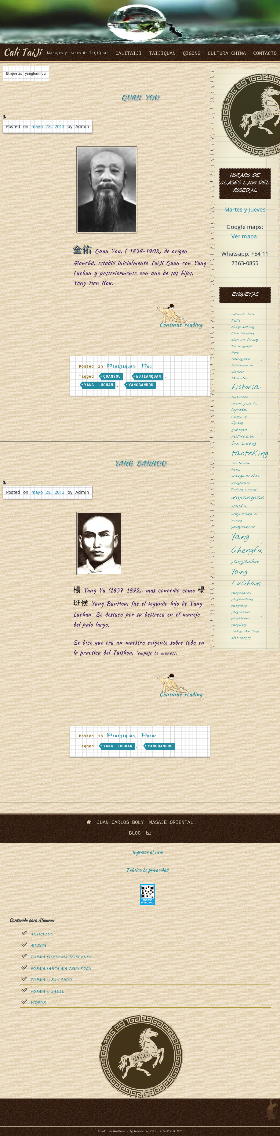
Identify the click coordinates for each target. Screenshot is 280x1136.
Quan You (139, 97)
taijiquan (162, 53)
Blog (134, 833)
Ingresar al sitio (147, 852)
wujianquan (148, 377)
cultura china (227, 53)
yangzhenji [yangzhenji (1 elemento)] (239, 625)
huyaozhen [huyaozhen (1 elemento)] (239, 397)
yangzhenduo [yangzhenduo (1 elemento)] (241, 612)
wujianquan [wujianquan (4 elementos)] (247, 497)
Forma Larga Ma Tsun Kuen (61, 968)
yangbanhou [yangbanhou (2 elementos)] (243, 527)
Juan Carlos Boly (120, 822)
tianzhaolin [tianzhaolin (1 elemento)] (240, 463)
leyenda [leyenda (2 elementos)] (238, 410)
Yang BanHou (139, 463)
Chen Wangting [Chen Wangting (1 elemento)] (242, 334)
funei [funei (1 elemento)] (235, 353)
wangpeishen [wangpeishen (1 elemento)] (240, 483)
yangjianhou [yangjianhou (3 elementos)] (245, 561)
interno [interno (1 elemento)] (236, 404)
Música (38, 946)
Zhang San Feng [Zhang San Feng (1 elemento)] (245, 631)
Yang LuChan (99, 385)
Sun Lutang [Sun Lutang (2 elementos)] (243, 444)
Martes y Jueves (245, 209)
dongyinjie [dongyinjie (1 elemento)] (245, 346)
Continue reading (183, 326)
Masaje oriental (171, 822)
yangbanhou (141, 385)
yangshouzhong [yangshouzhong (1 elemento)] (242, 599)
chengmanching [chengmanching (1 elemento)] (242, 327)
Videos (38, 1003)
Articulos (42, 934)
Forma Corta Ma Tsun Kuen (61, 957)
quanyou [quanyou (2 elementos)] (239, 430)
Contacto (265, 53)
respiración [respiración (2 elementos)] (242, 437)
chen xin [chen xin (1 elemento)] (238, 340)
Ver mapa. (244, 236)
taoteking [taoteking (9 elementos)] (249, 453)
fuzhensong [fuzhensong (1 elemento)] (239, 366)
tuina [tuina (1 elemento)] (235, 470)
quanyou (112, 377)
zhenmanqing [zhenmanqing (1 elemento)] (241, 638)
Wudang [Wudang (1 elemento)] (237, 490)
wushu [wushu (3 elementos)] (239, 506)
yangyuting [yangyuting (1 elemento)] (239, 606)
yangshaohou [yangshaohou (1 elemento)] (241, 593)
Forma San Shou (51, 980)
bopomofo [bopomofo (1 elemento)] (238, 314)
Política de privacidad (147, 870)
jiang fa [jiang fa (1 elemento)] (250, 404)
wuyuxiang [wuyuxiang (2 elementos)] (241, 514)
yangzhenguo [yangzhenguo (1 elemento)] (240, 619)
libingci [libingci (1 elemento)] (236, 417)
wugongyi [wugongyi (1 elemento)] (251, 490)
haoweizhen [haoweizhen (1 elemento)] (240, 378)
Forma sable (47, 991)
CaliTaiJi (128, 53)
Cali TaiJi (22, 52)
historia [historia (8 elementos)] (245, 387)
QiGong (192, 53)
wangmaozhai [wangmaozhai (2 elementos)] (245, 476)
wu (149, 367)
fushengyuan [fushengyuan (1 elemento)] (240, 359)
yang (152, 736)
